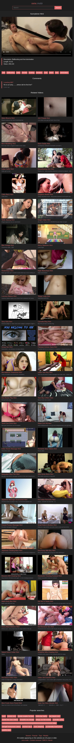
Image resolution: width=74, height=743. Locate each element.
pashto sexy (6, 730)
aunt (3, 716)
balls (18, 72)
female (24, 72)
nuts (45, 72)
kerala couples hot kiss (26, 716)
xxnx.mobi (25, 740)
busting (31, 72)
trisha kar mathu (41, 716)
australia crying (58, 719)
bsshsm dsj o (27, 726)
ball (3, 72)
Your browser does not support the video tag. (37, 36)
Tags (40, 735)
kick (57, 72)
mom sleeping (39, 726)
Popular (34, 735)
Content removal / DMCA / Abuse (41, 740)
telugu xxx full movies (43, 719)
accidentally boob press (54, 726)
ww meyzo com (54, 716)
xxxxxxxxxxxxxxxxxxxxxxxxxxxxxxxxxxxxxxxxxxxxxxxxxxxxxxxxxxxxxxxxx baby (29, 723)
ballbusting (10, 72)
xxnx (36, 3)
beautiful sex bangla (27, 719)
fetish (51, 72)
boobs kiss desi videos (10, 719)
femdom (39, 72)
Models (45, 735)
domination (64, 72)
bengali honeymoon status (11, 726)
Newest (28, 735)
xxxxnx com (12, 716)
